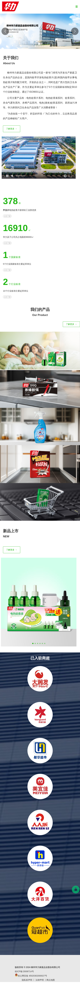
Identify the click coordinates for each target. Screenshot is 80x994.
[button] (75, 31)
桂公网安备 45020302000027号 (31, 976)
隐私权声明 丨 (28, 980)
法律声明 (39, 980)
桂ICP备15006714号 (24, 971)
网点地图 (50, 980)
